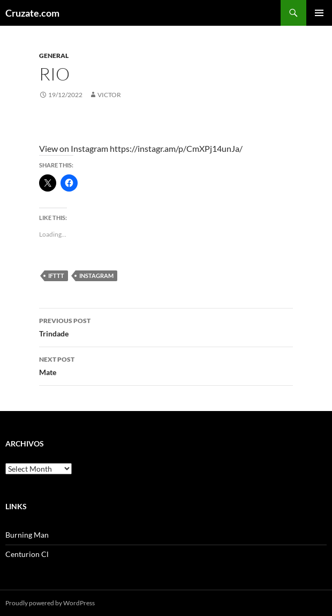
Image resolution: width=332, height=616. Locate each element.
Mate (166, 365)
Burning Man (27, 534)
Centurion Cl (27, 554)
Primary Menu (319, 13)
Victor (109, 95)
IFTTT (56, 275)
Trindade (166, 326)
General (54, 56)
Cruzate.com (32, 13)
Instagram (96, 275)
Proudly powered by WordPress (50, 603)
